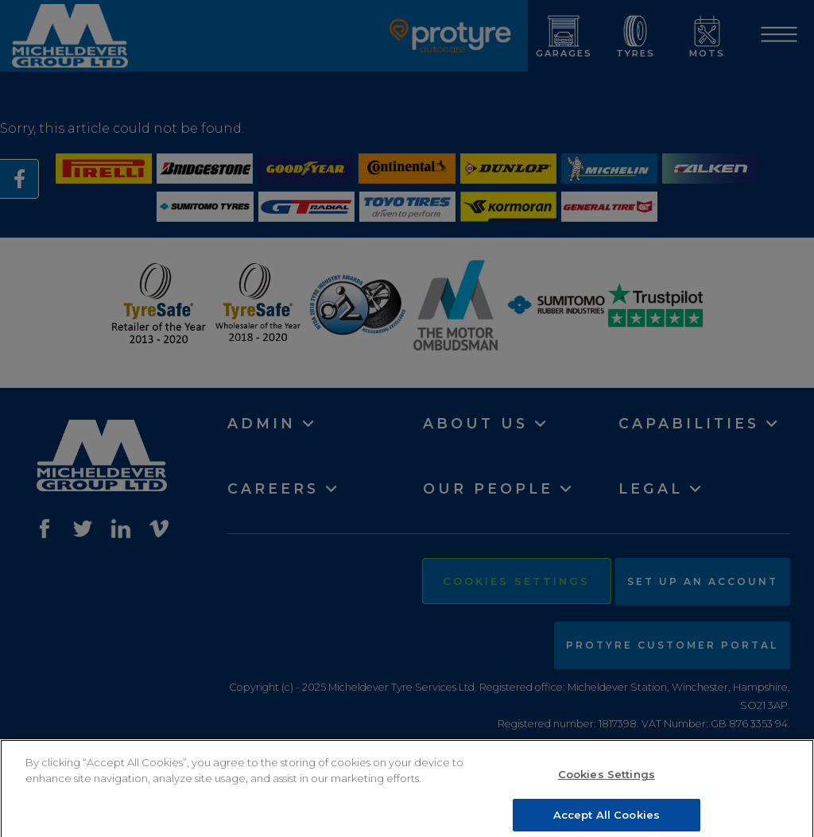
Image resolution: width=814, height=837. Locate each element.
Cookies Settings (606, 782)
